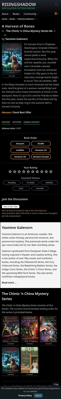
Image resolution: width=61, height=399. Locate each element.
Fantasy (6, 122)
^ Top (56, 384)
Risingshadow (19, 5)
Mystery (17, 122)
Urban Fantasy (32, 122)
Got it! (38, 395)
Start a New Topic (10, 207)
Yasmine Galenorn (16, 39)
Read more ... (9, 282)
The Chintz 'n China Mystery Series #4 (29, 31)
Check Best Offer (21, 112)
